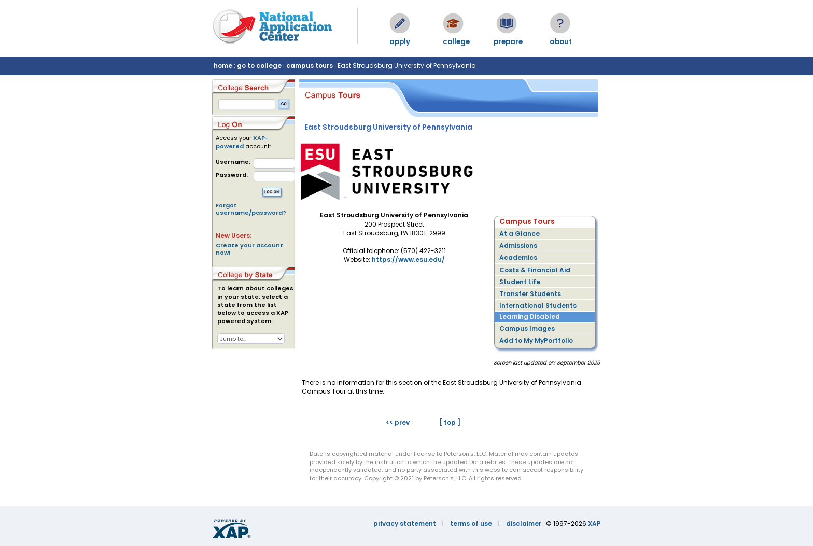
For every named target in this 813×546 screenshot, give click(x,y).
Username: (233, 162)
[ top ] (449, 422)
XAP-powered (242, 142)
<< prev (398, 422)
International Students (538, 305)
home (223, 65)
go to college (259, 65)
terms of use (471, 523)
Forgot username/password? (251, 209)
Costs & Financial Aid (534, 269)
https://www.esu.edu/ (408, 259)
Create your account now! (249, 249)
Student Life (519, 281)
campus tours (309, 65)
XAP (594, 523)
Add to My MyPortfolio (536, 340)
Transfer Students (530, 293)
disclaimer (523, 523)
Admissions (518, 245)
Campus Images (527, 328)
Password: (232, 175)
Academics (518, 257)
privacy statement (404, 523)
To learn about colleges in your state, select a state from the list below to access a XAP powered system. (255, 305)
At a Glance (519, 233)
